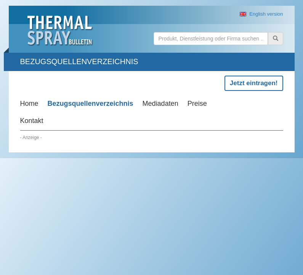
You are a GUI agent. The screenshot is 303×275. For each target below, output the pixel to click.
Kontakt (31, 121)
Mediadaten (160, 103)
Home (29, 103)
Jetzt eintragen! (254, 83)
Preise (197, 103)
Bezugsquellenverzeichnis (90, 103)
